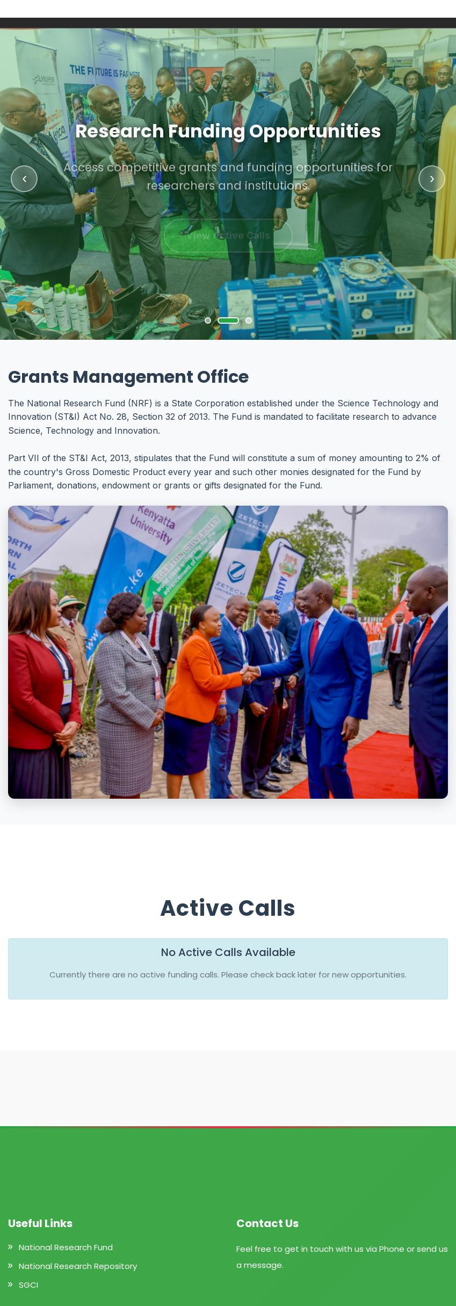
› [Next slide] (432, 178)
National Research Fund (66, 1247)
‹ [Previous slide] (24, 178)
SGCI (28, 1284)
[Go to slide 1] (208, 320)
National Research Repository (78, 1266)
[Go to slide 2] (228, 320)
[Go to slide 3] (248, 320)
